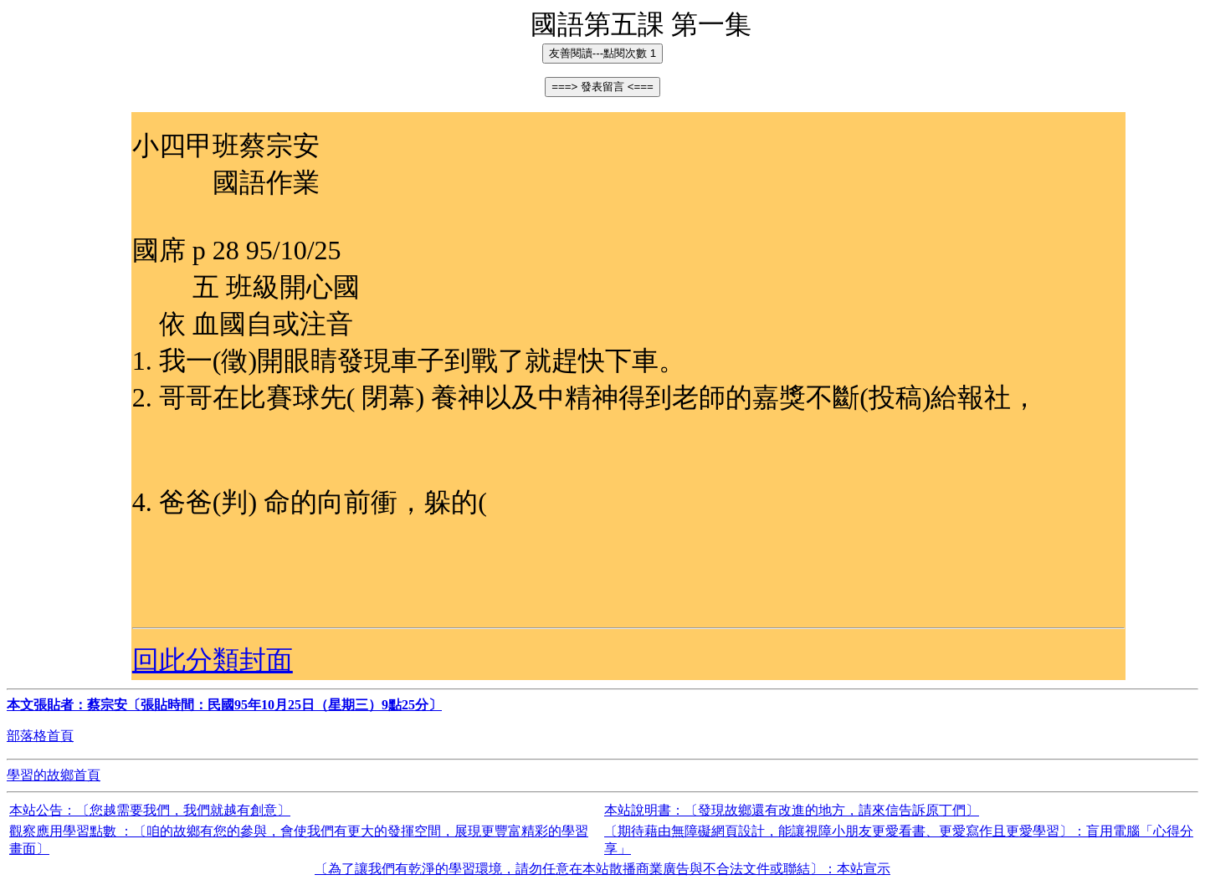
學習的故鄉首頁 (53, 775)
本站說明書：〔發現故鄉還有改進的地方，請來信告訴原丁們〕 (791, 810)
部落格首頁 (40, 736)
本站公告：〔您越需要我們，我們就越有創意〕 (149, 810)
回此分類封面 (212, 660)
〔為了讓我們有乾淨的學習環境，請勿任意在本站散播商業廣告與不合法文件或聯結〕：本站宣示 (602, 869)
